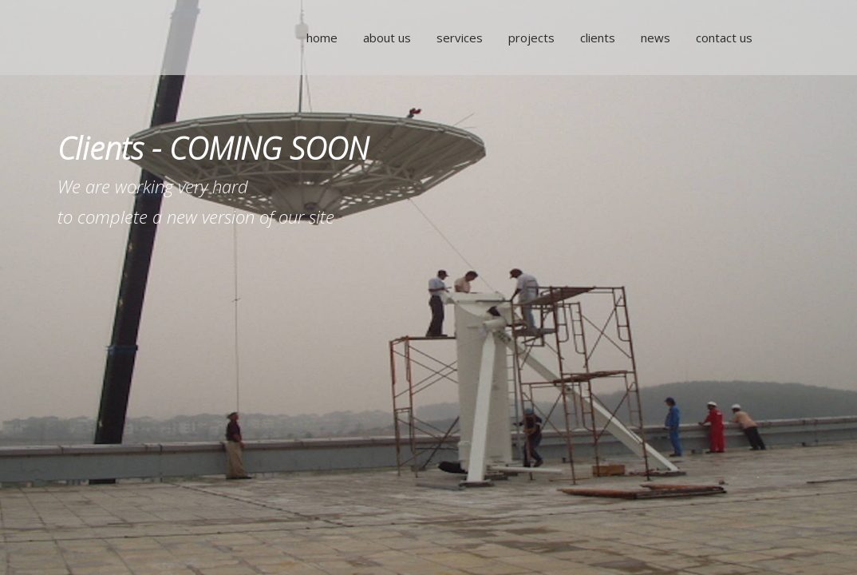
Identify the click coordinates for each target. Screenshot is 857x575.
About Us (385, 38)
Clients (595, 38)
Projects (529, 38)
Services (457, 38)
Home (319, 38)
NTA (145, 37)
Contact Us (721, 38)
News (653, 38)
